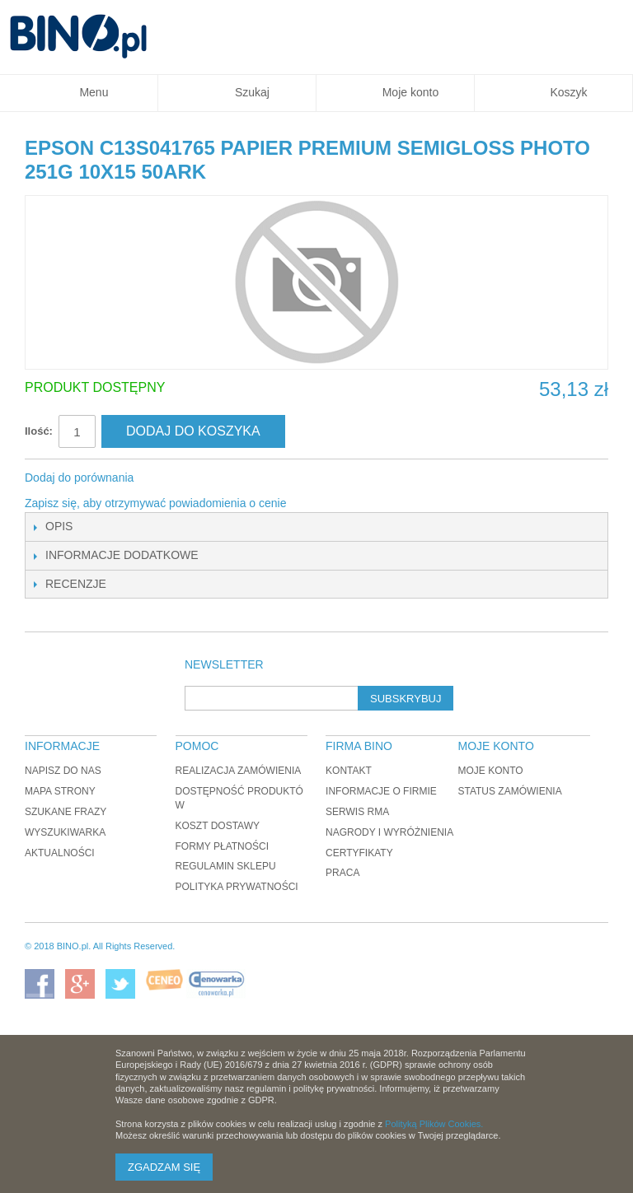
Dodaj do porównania (79, 477)
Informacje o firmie (381, 791)
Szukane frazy (65, 812)
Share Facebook (168, 478)
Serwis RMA (357, 812)
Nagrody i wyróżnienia (389, 832)
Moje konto (490, 770)
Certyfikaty (359, 853)
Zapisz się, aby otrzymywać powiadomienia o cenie (155, 503)
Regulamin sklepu (226, 866)
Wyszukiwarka (65, 832)
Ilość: (39, 431)
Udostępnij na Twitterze (201, 478)
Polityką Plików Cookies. (434, 1124)
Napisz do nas (63, 770)
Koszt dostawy (218, 826)
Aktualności (60, 853)
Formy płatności (223, 846)
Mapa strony (60, 791)
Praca (342, 872)
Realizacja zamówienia (239, 770)
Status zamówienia (509, 791)
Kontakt (349, 770)
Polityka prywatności (237, 886)
